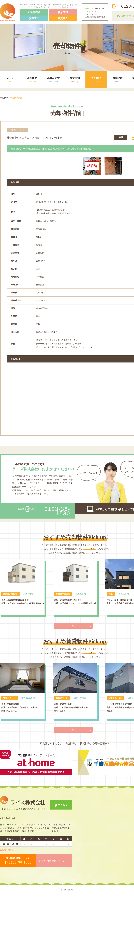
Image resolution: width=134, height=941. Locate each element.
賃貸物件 (117, 79)
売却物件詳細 (16, 98)
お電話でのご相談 (44, 557)
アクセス (63, 851)
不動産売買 (53, 79)
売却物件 (96, 79)
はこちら (19, 906)
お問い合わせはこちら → (54, 906)
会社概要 (32, 79)
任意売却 (75, 79)
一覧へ (73, 672)
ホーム (10, 79)
